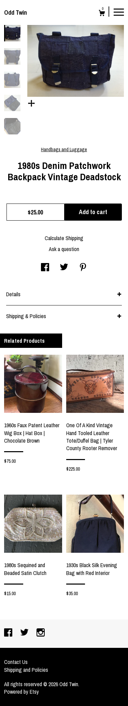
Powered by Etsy (21, 691)
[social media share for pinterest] (83, 268)
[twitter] (25, 633)
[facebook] (9, 633)
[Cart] (102, 14)
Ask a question (64, 249)
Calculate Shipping (64, 238)
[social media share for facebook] (45, 268)
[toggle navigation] (119, 11)
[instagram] (41, 633)
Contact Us (16, 662)
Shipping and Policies (26, 670)
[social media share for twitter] (64, 268)
